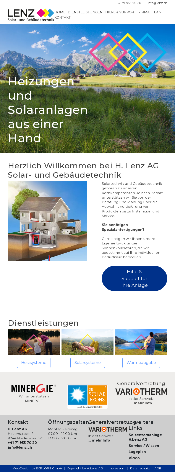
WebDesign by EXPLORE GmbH (37, 468)
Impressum (116, 468)
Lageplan (137, 452)
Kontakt (62, 17)
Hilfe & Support (120, 12)
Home (59, 12)
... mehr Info (141, 403)
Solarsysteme (88, 362)
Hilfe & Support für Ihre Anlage (134, 278)
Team (157, 12)
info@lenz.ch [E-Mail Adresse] (157, 3)
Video (134, 458)
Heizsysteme (33, 362)
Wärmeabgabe (141, 362)
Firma (144, 12)
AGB (157, 468)
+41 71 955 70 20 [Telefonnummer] (128, 3)
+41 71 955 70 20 (22, 443)
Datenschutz (140, 468)
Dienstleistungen (85, 12)
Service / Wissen (144, 446)
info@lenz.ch (20, 447)
